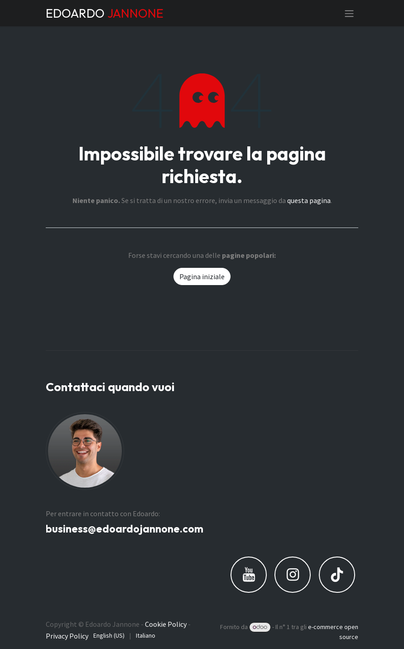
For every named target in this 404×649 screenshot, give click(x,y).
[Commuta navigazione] (349, 13)
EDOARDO (105, 13)
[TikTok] (337, 575)
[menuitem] (109, 636)
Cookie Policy (166, 624)
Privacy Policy (67, 635)
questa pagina (309, 200)
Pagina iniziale (202, 276)
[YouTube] (249, 575)
